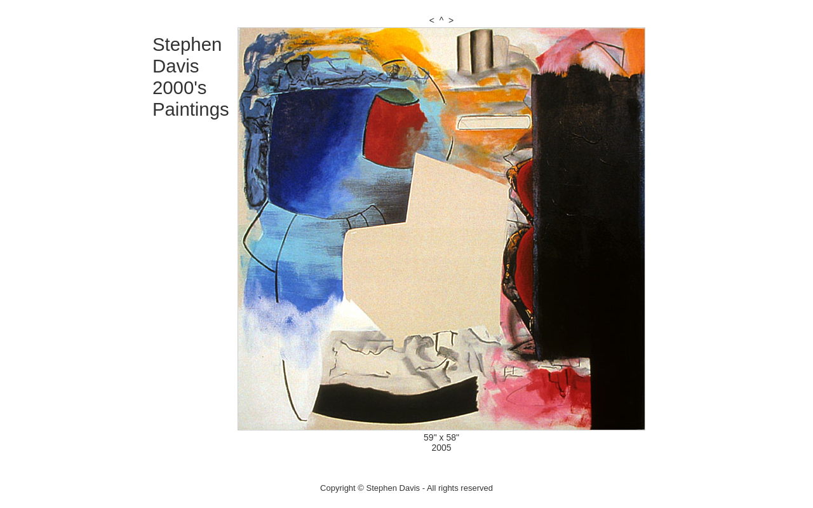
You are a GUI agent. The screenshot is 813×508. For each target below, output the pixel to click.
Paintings (190, 109)
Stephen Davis (187, 55)
